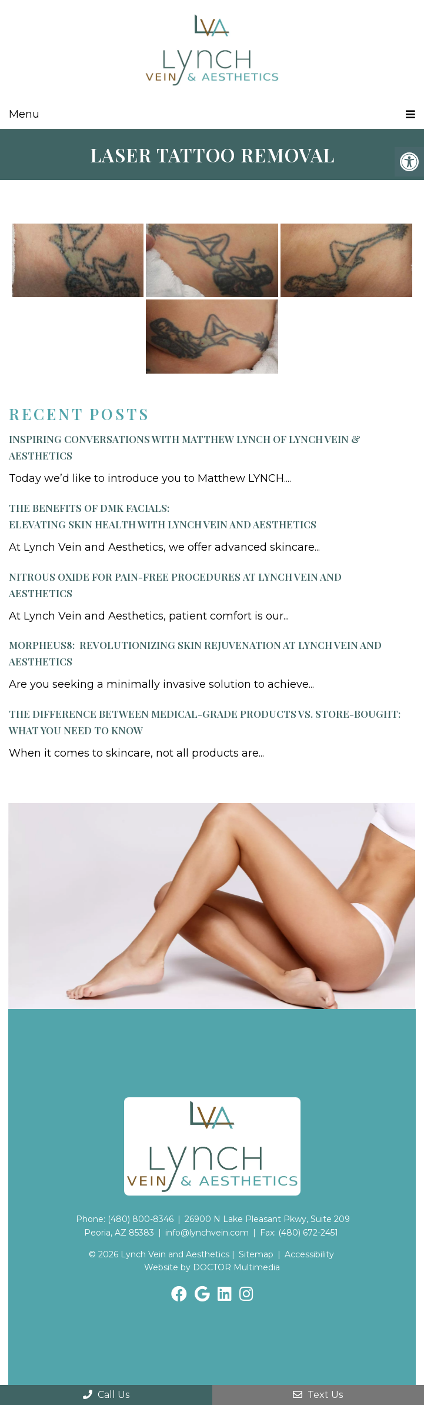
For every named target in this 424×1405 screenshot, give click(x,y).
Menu (24, 114)
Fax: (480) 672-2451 (299, 1232)
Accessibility (309, 1254)
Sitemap (256, 1254)
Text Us (318, 1394)
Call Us (106, 1394)
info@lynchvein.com (207, 1232)
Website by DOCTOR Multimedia (212, 1267)
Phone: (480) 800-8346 (124, 1219)
